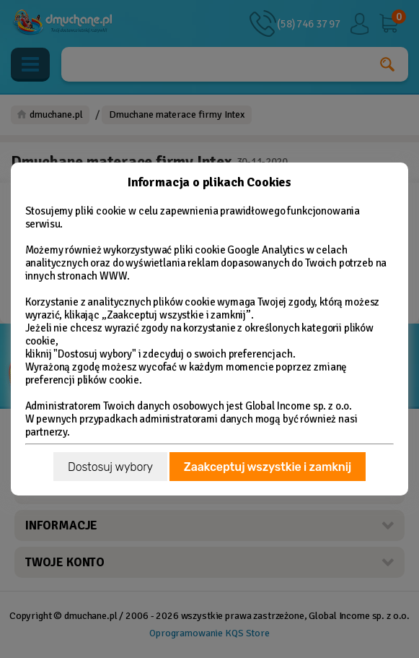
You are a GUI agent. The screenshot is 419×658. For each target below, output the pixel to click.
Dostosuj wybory (110, 467)
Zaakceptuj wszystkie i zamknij (267, 467)
